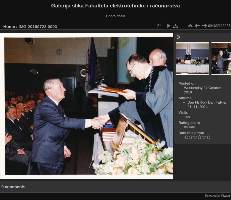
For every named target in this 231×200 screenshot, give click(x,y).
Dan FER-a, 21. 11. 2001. (207, 104)
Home (9, 26)
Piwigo (225, 195)
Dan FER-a (196, 102)
